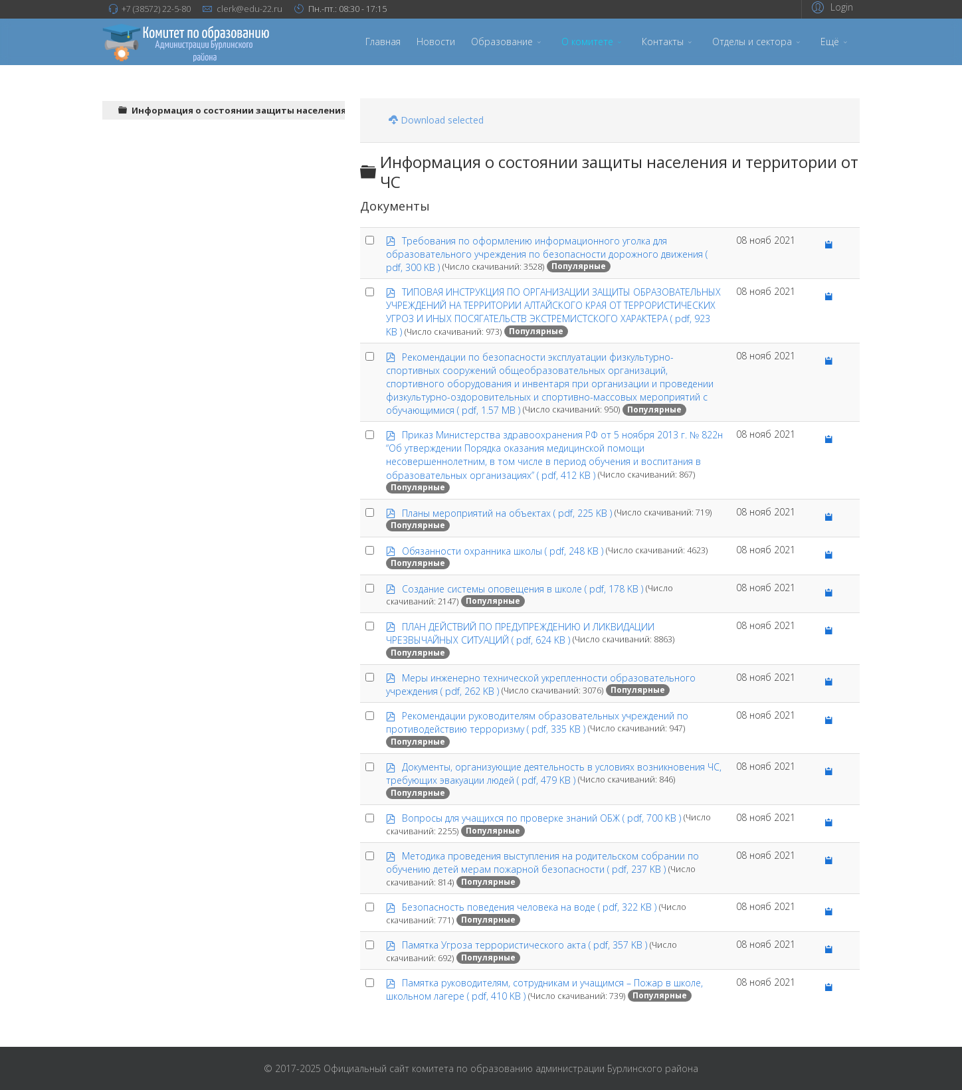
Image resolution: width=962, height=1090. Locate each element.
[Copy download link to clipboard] (829, 245)
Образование (502, 41)
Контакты (663, 41)
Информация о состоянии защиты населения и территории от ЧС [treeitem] (287, 110)
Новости (436, 41)
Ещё (829, 41)
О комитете (587, 41)
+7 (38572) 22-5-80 (156, 9)
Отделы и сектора (752, 41)
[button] (830, 7)
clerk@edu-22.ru (249, 9)
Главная (383, 41)
